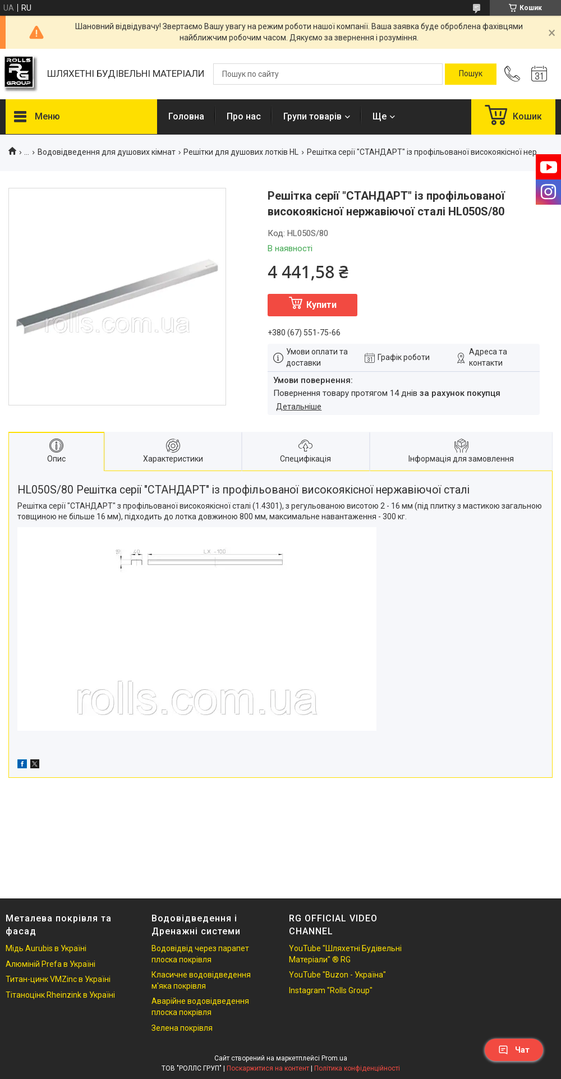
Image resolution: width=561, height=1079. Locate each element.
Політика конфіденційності (357, 1068)
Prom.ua (334, 1058)
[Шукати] (470, 74)
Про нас (244, 116)
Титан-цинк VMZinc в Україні (58, 979)
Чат (514, 1050)
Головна (186, 116)
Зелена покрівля (182, 1027)
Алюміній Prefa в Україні (50, 964)
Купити (321, 304)
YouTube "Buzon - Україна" (337, 974)
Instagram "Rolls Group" (331, 990)
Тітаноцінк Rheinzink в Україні (60, 994)
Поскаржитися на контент (268, 1068)
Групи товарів (312, 116)
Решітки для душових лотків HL (240, 151)
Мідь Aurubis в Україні (46, 948)
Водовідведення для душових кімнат (107, 151)
